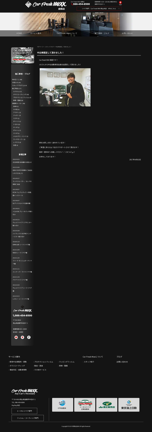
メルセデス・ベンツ (19, 136)
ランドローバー (18, 139)
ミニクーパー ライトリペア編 (22, 272)
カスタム (16, 91)
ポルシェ (16, 130)
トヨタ (15, 124)
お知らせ (15, 82)
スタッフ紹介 (89, 361)
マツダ (15, 133)
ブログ (119, 356)
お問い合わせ (127, 33)
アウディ (16, 112)
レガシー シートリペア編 (21, 299)
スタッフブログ (49, 47)
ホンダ (15, 127)
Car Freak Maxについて (67, 33)
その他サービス (40, 369)
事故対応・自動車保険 (18, 369)
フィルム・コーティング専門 (27, 418)
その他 (15, 109)
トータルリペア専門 (24, 411)
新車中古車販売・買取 (18, 361)
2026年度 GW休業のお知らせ (22, 162)
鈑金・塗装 (38, 365)
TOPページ (40, 47)
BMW (15, 106)
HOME (19, 33)
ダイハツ (16, 121)
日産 (14, 145)
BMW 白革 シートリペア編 (21, 245)
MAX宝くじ (15, 79)
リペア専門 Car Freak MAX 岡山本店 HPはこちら (99, 8)
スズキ (15, 118)
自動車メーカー (17, 103)
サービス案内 (35, 33)
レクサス (16, 142)
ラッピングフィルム (66, 361)
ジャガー (16, 115)
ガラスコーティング (19, 94)
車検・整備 (16, 100)
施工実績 (15, 88)
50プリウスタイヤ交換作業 (21, 203)
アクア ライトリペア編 (20, 280)
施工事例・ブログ (102, 33)
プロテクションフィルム (21, 97)
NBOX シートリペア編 (20, 253)
